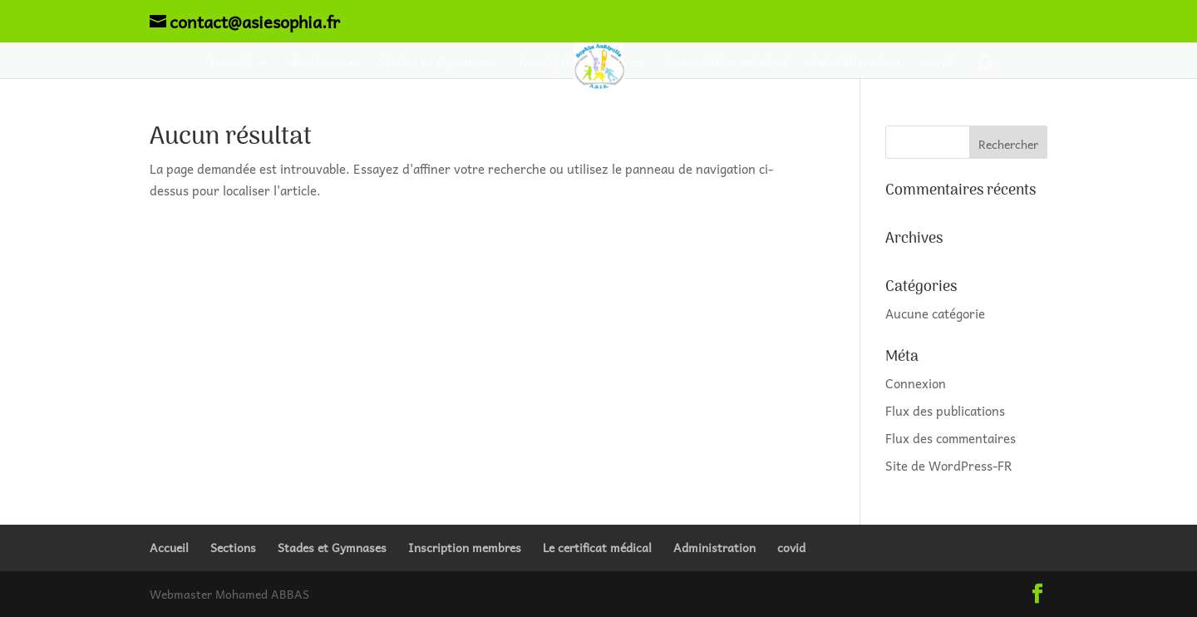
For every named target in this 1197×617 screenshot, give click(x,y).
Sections (314, 63)
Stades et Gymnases (437, 63)
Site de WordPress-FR (948, 466)
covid (937, 63)
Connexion (915, 383)
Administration (854, 63)
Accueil (228, 63)
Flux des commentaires (950, 438)
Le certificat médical (725, 63)
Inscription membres (580, 63)
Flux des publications (945, 411)
